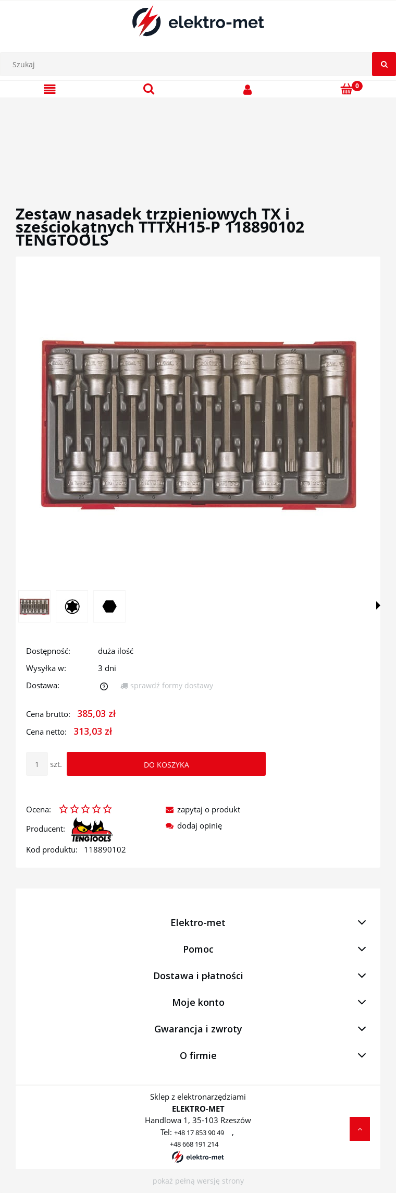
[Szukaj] (384, 64)
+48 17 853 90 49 (199, 1132)
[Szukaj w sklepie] (201, 64)
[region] (198, 139)
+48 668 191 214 (194, 1144)
